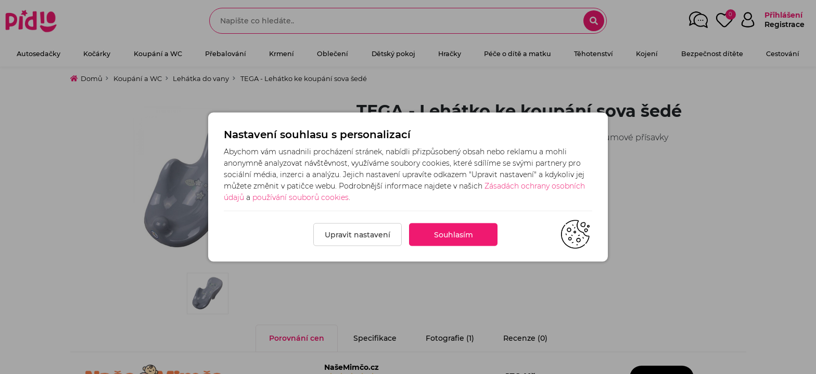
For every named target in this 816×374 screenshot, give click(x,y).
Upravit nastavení (357, 234)
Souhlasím (453, 234)
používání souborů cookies (300, 197)
